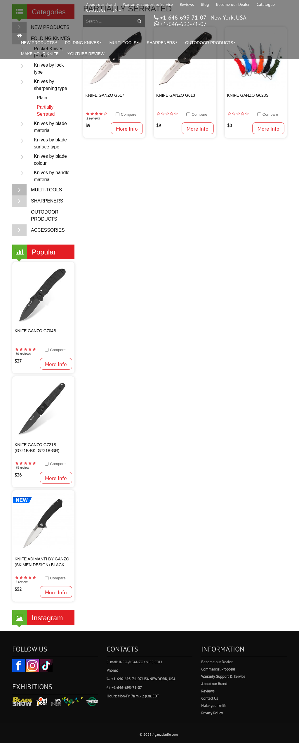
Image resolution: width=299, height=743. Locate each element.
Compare (57, 350)
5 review (21, 582)
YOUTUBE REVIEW (86, 53)
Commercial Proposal (218, 669)
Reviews (187, 4)
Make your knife (213, 705)
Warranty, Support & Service (148, 4)
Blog (205, 4)
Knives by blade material (41, 127)
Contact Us (95, 10)
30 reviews (23, 354)
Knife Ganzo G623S (248, 95)
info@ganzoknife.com (140, 661)
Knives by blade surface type (41, 143)
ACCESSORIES (38, 230)
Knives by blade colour (41, 160)
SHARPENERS (162, 42)
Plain (42, 97)
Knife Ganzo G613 (175, 95)
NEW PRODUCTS (39, 42)
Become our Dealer (233, 4)
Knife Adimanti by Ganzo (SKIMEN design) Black (42, 562)
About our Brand (101, 4)
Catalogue (266, 4)
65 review (22, 468)
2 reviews (93, 118)
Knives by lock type (39, 68)
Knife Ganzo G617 (105, 95)
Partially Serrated (46, 111)
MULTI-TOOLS (124, 42)
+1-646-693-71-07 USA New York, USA (141, 678)
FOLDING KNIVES (83, 42)
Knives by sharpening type (41, 85)
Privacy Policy (212, 713)
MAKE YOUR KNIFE (40, 53)
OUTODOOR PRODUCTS (211, 42)
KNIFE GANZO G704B (35, 330)
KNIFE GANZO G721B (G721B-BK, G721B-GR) (37, 447)
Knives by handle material (42, 176)
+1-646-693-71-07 (182, 17)
